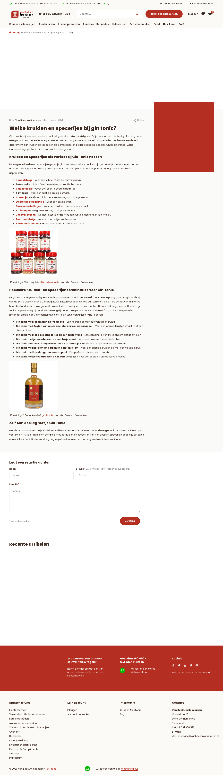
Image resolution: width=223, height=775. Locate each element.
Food (157, 24)
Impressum (15, 757)
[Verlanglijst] (203, 14)
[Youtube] (197, 666)
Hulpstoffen (119, 24)
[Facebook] (173, 666)
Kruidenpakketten (69, 24)
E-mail (103, 468)
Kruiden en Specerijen (22, 24)
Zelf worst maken (140, 24)
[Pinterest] (191, 666)
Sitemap (14, 753)
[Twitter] (179, 666)
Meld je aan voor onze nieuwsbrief (191, 672)
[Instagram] (185, 666)
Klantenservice (173, 3)
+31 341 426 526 (186, 727)
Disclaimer (15, 736)
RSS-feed (51, 768)
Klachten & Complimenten (24, 749)
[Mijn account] (193, 14)
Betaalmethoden (19, 718)
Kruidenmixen (46, 24)
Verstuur (130, 521)
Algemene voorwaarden (23, 723)
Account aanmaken (78, 714)
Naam (13, 468)
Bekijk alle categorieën (164, 14)
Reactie (14, 484)
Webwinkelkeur (205, 3)
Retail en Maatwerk (50, 14)
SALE (181, 24)
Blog (67, 14)
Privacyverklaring (18, 740)
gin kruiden (48, 415)
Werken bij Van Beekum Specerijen (29, 727)
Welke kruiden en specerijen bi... (49, 32)
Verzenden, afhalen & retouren (27, 714)
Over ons (14, 731)
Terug (14, 32)
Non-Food (169, 24)
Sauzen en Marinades (96, 24)
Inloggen (72, 710)
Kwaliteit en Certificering (23, 745)
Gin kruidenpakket (50, 282)
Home (25, 32)
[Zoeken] (109, 14)
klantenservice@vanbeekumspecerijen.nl (195, 736)
